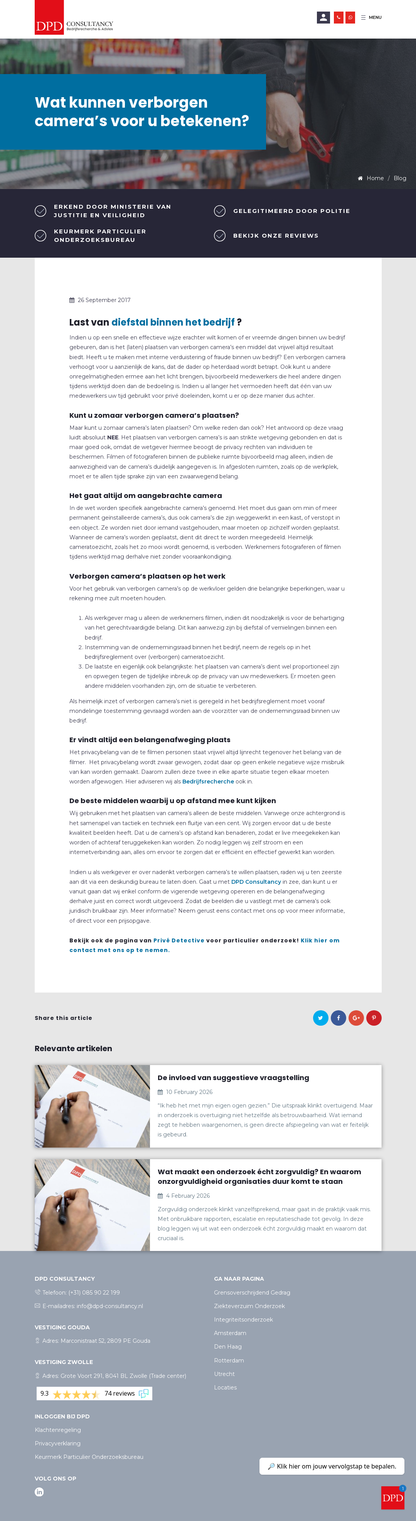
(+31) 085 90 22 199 (94, 1292)
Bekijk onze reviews (276, 235)
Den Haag (228, 1346)
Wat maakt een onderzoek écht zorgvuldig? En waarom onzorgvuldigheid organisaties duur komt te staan (259, 1176)
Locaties (225, 1387)
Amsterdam (230, 1333)
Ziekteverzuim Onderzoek (249, 1306)
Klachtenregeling (58, 1429)
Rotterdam (229, 1360)
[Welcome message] (392, 1497)
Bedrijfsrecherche (208, 781)
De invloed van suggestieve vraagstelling (233, 1077)
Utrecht (224, 1374)
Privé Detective (179, 940)
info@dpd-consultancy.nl (110, 1306)
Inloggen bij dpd (62, 1416)
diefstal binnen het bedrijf (173, 322)
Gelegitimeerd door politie (291, 210)
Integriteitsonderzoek (243, 1319)
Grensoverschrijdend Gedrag (252, 1292)
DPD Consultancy (256, 881)
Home (374, 178)
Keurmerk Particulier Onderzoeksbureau (89, 1456)
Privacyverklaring (58, 1443)
